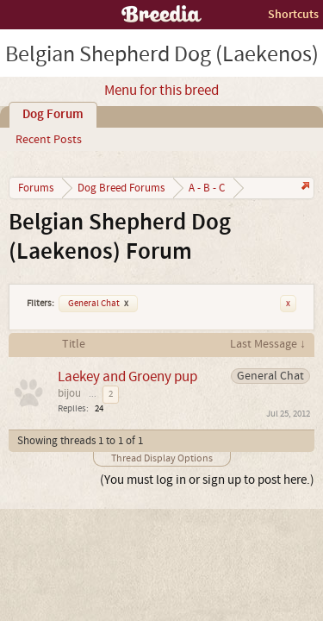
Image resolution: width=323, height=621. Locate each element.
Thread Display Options (162, 458)
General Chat (98, 304)
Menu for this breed (161, 90)
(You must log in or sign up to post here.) (207, 480)
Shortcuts (293, 14)
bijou (69, 393)
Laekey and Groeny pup (127, 376)
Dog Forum (53, 114)
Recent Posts (49, 139)
